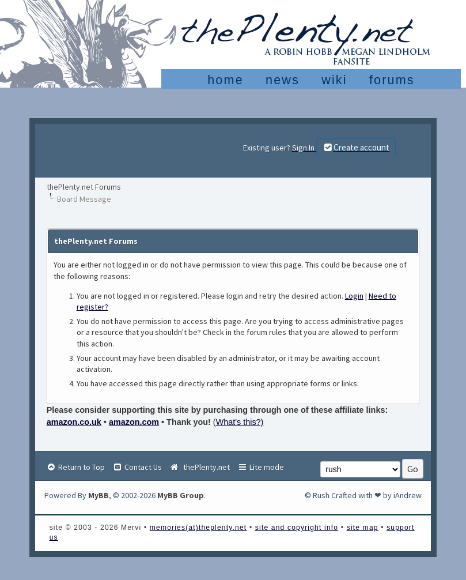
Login (354, 296)
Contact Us (137, 467)
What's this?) (240, 422)
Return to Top (75, 467)
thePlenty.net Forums (84, 187)
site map (362, 527)
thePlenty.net (199, 467)
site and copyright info (296, 527)
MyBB (98, 495)
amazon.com (134, 422)
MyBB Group (180, 495)
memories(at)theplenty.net (198, 527)
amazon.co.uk (74, 422)
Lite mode (260, 467)
